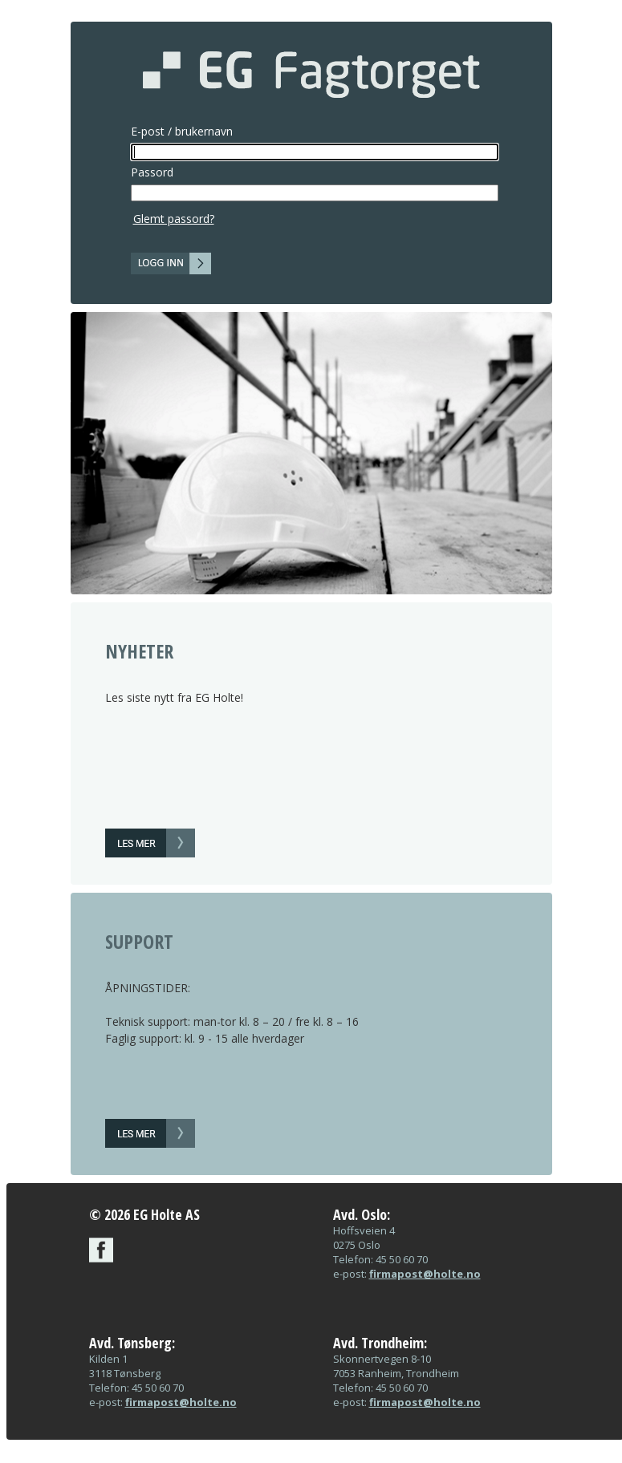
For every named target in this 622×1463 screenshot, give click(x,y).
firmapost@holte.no (425, 1273)
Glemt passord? (173, 218)
